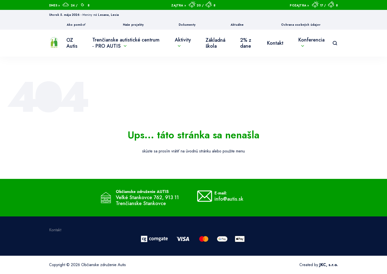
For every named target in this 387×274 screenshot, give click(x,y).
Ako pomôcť (76, 24)
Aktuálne (237, 24)
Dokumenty (187, 24)
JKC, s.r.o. (328, 265)
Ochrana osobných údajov (300, 24)
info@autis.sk (228, 199)
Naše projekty (133, 24)
